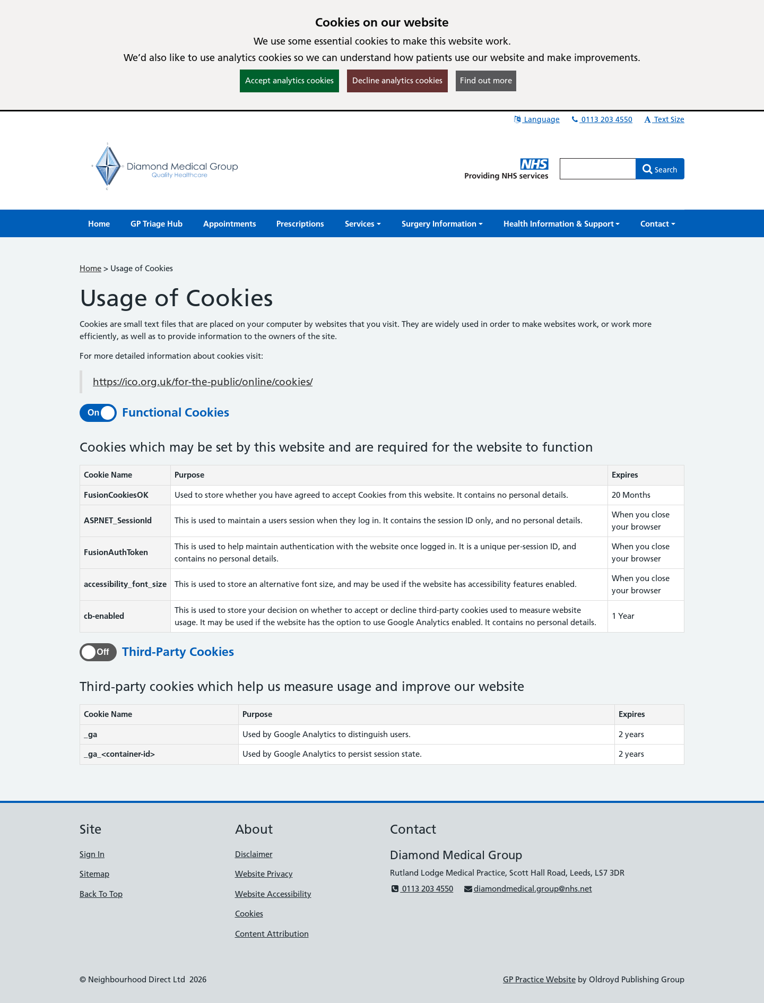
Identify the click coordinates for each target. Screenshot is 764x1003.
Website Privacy (264, 874)
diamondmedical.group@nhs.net (527, 889)
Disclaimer (254, 854)
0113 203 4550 (601, 119)
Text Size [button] (663, 119)
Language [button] (536, 119)
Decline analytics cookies (397, 80)
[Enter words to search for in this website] (598, 168)
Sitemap (94, 874)
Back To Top (101, 894)
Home (90, 268)
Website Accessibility (273, 894)
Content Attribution (272, 934)
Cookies (249, 914)
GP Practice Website (539, 979)
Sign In (92, 854)
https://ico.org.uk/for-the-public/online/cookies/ (202, 382)
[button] (362, 223)
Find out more (486, 80)
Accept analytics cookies (289, 80)
